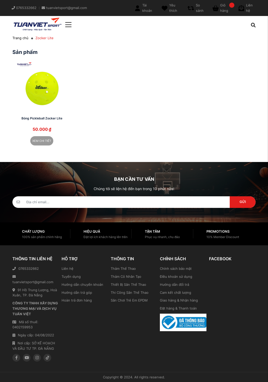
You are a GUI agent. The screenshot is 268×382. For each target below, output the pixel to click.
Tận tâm (152, 231)
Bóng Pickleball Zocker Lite (41, 118)
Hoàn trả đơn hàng (77, 300)
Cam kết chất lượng (175, 292)
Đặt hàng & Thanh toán (178, 308)
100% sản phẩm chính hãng (42, 237)
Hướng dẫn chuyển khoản (82, 284)
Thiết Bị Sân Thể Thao (128, 284)
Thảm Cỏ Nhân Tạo (126, 276)
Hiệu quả (92, 231)
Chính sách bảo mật (176, 268)
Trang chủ (20, 38)
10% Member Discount (222, 237)
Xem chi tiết (41, 141)
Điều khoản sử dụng (176, 276)
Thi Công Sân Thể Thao (129, 292)
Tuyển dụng (71, 276)
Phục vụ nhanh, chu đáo (162, 237)
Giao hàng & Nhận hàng (179, 300)
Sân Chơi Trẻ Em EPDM (129, 300)
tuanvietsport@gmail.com (32, 279)
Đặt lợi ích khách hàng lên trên (106, 237)
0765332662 (25, 268)
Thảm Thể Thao (123, 268)
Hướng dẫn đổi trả (174, 284)
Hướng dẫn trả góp (77, 292)
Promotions (217, 231)
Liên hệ (67, 268)
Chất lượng (33, 231)
